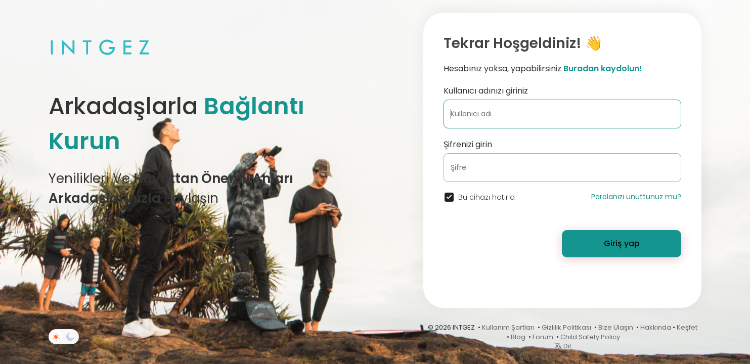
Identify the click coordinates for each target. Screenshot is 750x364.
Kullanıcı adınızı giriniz (486, 91)
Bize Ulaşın (615, 327)
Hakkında (655, 327)
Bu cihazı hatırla (486, 197)
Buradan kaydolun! (602, 68)
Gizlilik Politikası (566, 327)
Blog (518, 337)
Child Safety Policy (590, 337)
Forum (543, 337)
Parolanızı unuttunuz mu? (636, 197)
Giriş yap (622, 243)
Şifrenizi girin (468, 144)
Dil (562, 346)
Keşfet (687, 327)
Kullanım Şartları (508, 327)
